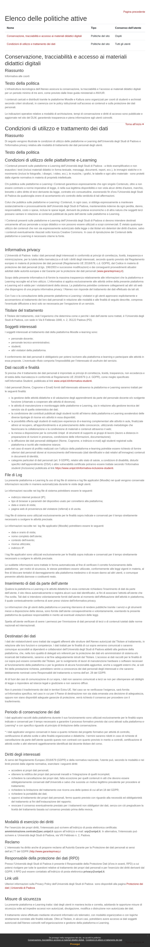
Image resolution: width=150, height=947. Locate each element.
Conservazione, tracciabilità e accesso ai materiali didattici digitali (56, 940)
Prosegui (75, 944)
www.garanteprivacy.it (110, 271)
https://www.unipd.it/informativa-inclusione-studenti (84, 468)
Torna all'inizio (134, 124)
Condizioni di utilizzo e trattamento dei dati (104, 940)
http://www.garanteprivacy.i (45, 851)
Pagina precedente (134, 11)
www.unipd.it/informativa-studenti (73, 381)
